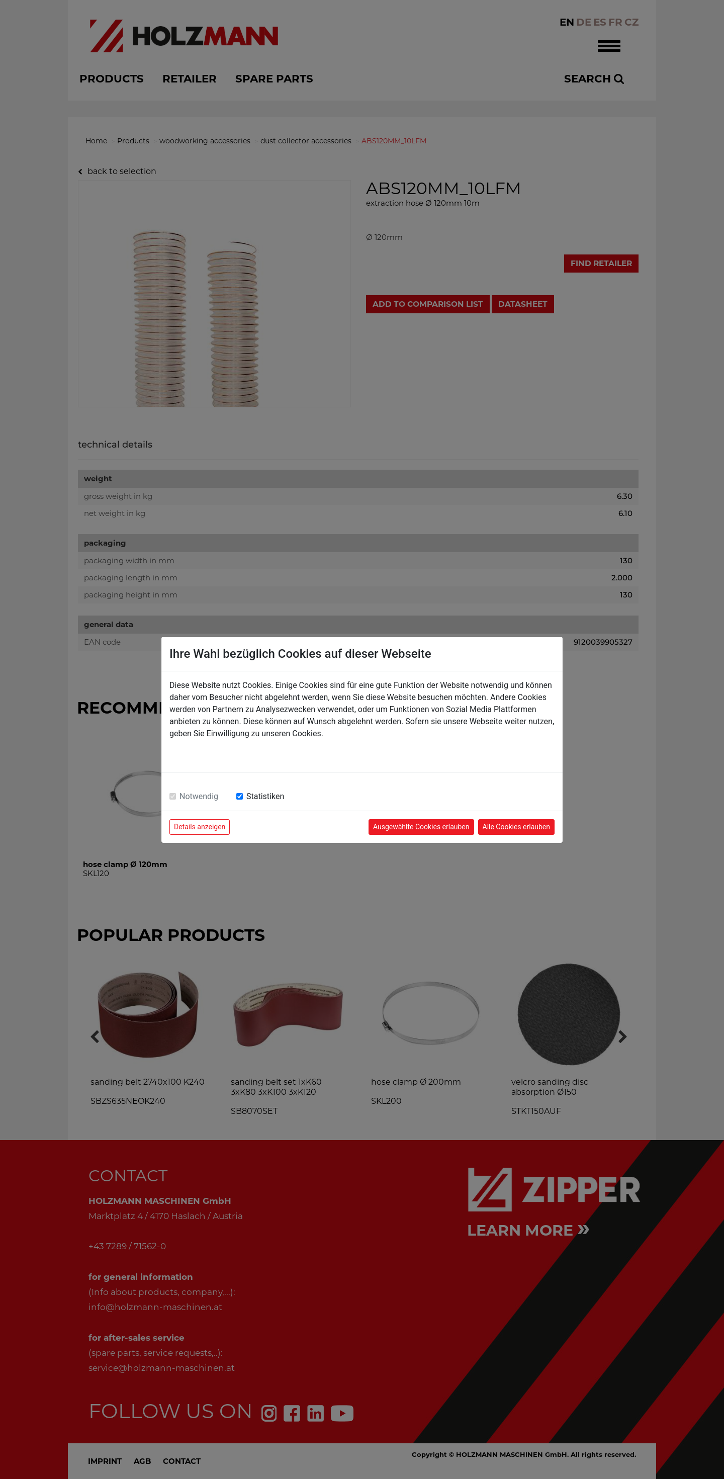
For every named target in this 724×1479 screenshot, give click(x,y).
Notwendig (198, 796)
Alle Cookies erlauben (516, 827)
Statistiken (265, 796)
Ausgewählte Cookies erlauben (421, 827)
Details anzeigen (199, 827)
